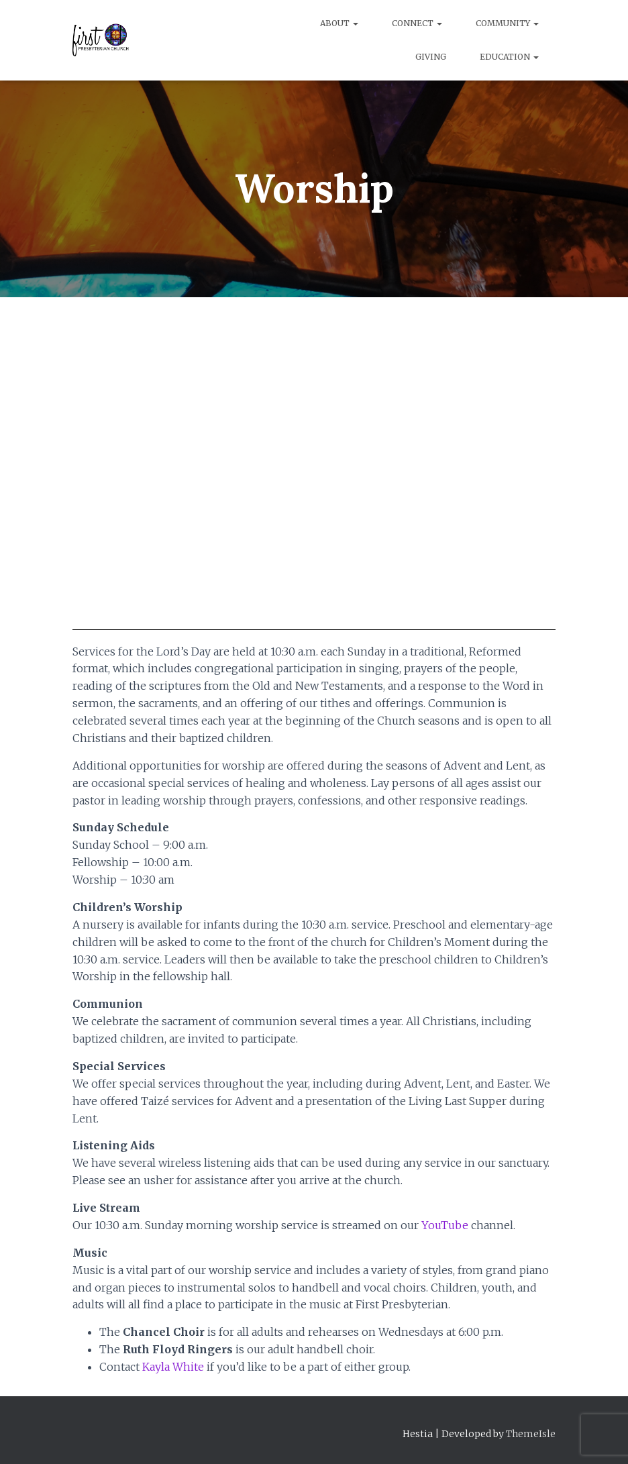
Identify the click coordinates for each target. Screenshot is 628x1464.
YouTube (444, 1225)
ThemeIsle (531, 1434)
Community (507, 23)
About (339, 23)
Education (509, 57)
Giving (430, 57)
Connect (417, 23)
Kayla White (173, 1366)
